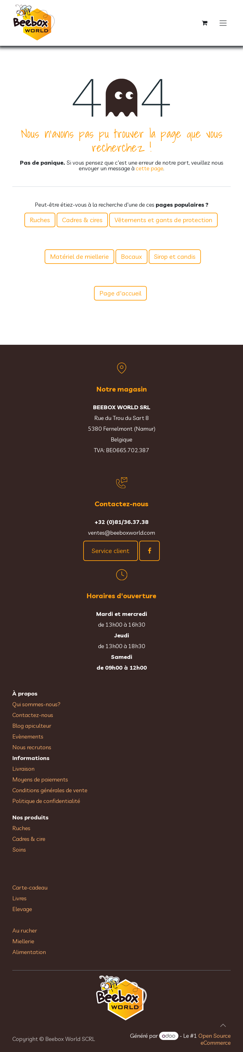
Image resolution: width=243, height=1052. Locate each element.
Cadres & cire (28, 838)
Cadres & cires (82, 220)
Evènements (27, 736)
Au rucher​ (24, 930)
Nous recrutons (31, 747)
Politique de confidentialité (46, 801)
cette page (149, 168)
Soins (19, 849)
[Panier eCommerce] (204, 23)
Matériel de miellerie (79, 256)
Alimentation (29, 952)
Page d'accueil (120, 293)
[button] (223, 1025)
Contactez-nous (32, 715)
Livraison (23, 768)
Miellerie (23, 941)
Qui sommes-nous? (36, 704)
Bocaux (131, 256)
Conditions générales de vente (50, 790)
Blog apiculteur (31, 725)
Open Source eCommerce (214, 1039)
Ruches (40, 220)
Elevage (22, 909)
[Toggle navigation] (223, 23)
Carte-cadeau (29, 887)
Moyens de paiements (40, 779)
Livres (19, 898)
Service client (110, 551)
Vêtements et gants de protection (163, 220)
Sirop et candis (175, 256)
